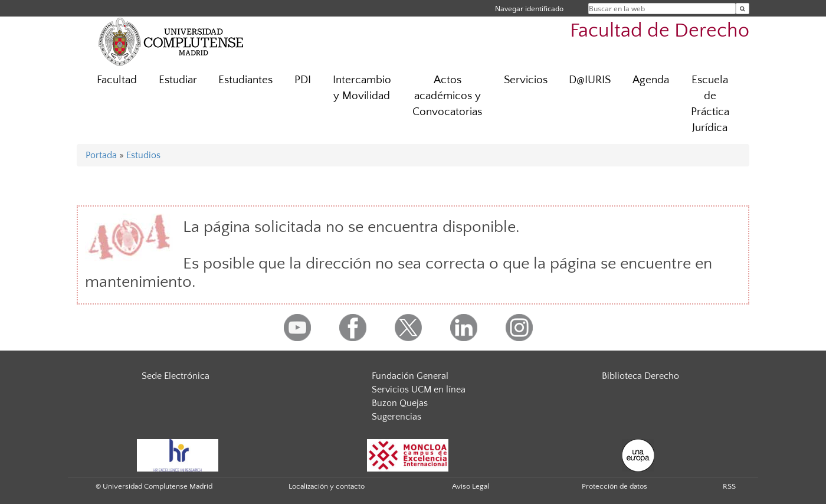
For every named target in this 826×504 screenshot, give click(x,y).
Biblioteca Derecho (640, 376)
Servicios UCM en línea (419, 389)
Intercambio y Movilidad (362, 88)
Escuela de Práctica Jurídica (710, 104)
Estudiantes (245, 80)
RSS (729, 486)
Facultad (117, 80)
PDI (302, 80)
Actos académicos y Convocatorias (447, 96)
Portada (101, 155)
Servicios (526, 80)
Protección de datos (614, 486)
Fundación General (410, 376)
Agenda (650, 80)
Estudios (143, 155)
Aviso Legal (470, 486)
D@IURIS (590, 80)
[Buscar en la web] (742, 8)
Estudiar (178, 80)
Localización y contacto (327, 486)
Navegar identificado (529, 9)
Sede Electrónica (175, 376)
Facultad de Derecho (659, 31)
